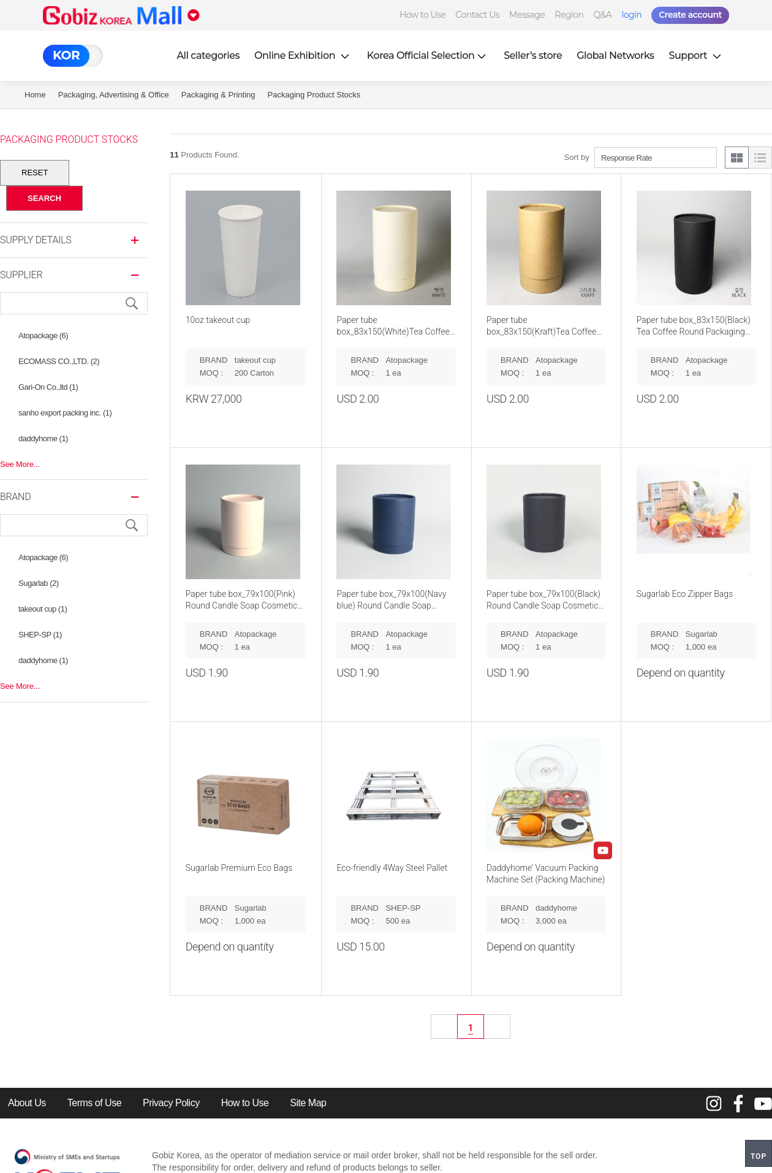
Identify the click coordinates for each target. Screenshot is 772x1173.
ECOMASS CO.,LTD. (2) (58, 361)
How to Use (422, 14)
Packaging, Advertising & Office (113, 94)
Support (696, 55)
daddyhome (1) (43, 438)
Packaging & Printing (218, 94)
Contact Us (477, 14)
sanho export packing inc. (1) (65, 412)
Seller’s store (533, 55)
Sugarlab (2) (38, 583)
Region (568, 14)
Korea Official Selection (428, 55)
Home (35, 94)
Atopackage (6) (43, 335)
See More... (20, 464)
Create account (690, 14)
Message (527, 14)
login (631, 14)
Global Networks (615, 55)
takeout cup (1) (42, 608)
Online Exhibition (303, 55)
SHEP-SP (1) (40, 634)
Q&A (603, 14)
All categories (208, 55)
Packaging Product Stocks (314, 94)
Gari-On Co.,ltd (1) (48, 387)
